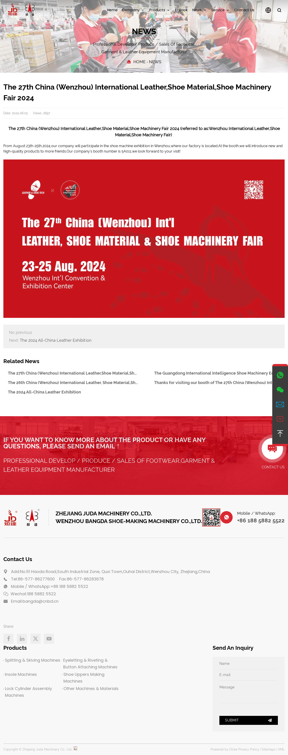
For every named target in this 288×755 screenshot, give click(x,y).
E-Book (181, 10)
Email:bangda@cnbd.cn (34, 601)
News (197, 10)
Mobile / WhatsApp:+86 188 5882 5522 (49, 586)
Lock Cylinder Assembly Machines (27, 692)
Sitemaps (269, 749)
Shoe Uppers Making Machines (83, 678)
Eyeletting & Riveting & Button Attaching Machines (89, 663)
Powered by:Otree (224, 749)
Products (157, 10)
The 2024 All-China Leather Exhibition (50, 340)
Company (131, 10)
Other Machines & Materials (90, 688)
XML (281, 749)
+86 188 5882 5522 (261, 520)
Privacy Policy (248, 749)
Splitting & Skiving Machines (31, 660)
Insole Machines (20, 674)
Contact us (244, 10)
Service (218, 10)
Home (112, 10)
